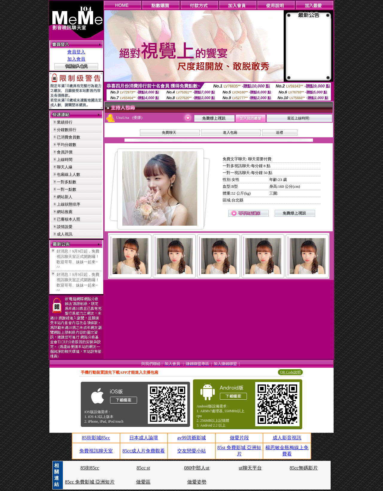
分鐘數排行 (66, 129)
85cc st (143, 467)
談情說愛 (64, 226)
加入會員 (76, 59)
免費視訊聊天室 (96, 450)
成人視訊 (64, 234)
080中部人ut (196, 467)
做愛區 (143, 481)
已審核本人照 (68, 219)
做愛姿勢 (196, 481)
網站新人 (64, 197)
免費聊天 (169, 132)
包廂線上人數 (68, 174)
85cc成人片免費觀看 (143, 450)
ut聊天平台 (250, 467)
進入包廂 (230, 132)
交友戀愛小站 (191, 450)
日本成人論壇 (143, 437)
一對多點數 (66, 182)
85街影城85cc (96, 437)
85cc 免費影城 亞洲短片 (90, 481)
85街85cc (89, 467)
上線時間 (64, 159)
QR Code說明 (290, 372)
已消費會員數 (68, 137)
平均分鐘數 (66, 144)
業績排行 (64, 122)
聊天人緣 (64, 167)
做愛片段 (239, 437)
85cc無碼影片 (304, 467)
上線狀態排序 (68, 204)
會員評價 (64, 152)
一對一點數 (66, 189)
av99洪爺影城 (191, 437)
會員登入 (76, 52)
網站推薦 (64, 212)
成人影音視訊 (287, 437)
